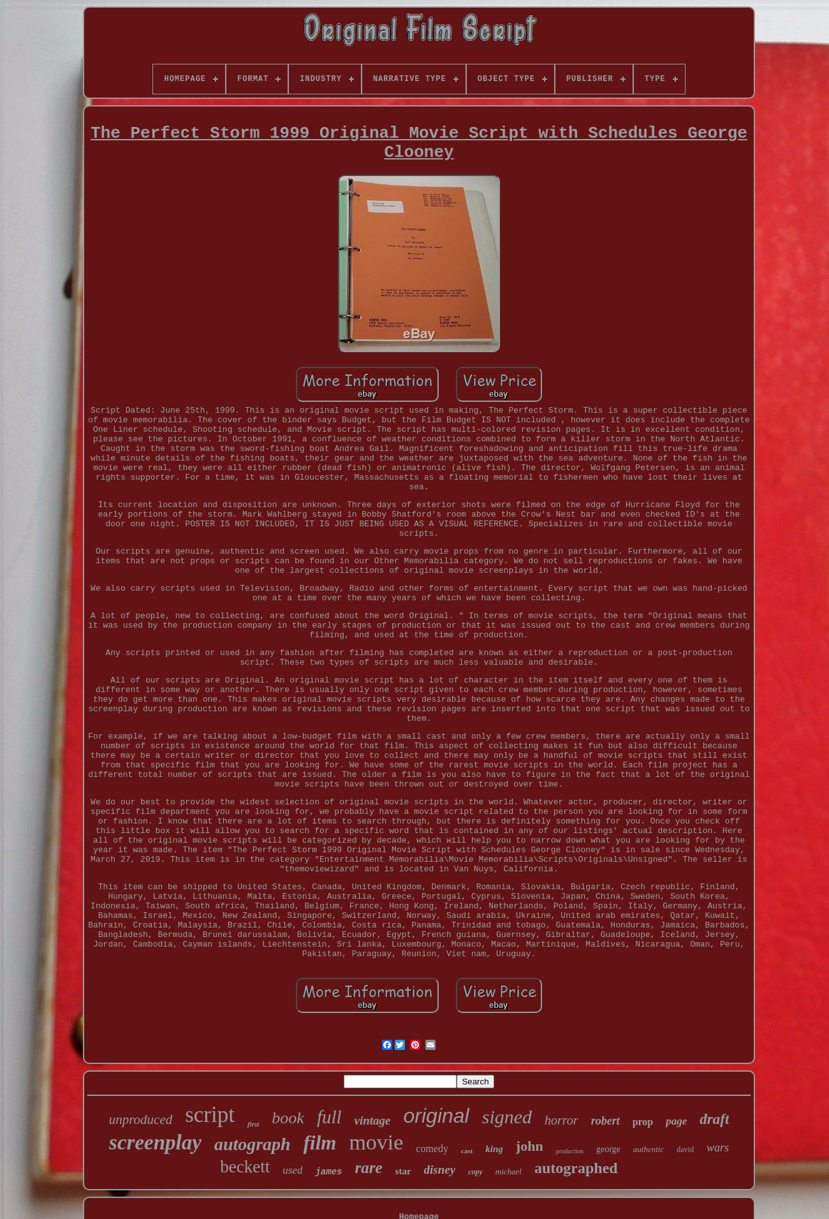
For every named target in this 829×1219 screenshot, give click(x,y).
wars (718, 1147)
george (608, 1149)
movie (376, 1142)
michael (508, 1171)
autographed (576, 1168)
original (436, 1115)
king (494, 1149)
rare (368, 1167)
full (329, 1117)
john (529, 1146)
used (292, 1170)
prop (643, 1121)
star (403, 1171)
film (320, 1143)
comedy (432, 1148)
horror (561, 1120)
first (253, 1124)
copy (475, 1171)
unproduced (141, 1119)
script (210, 1114)
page (676, 1121)
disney (440, 1169)
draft (714, 1119)
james (328, 1172)
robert (605, 1120)
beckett (245, 1166)
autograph (252, 1144)
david (685, 1149)
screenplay (155, 1142)
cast (467, 1151)
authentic (648, 1149)
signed (507, 1116)
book (288, 1118)
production (569, 1151)
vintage (373, 1120)
